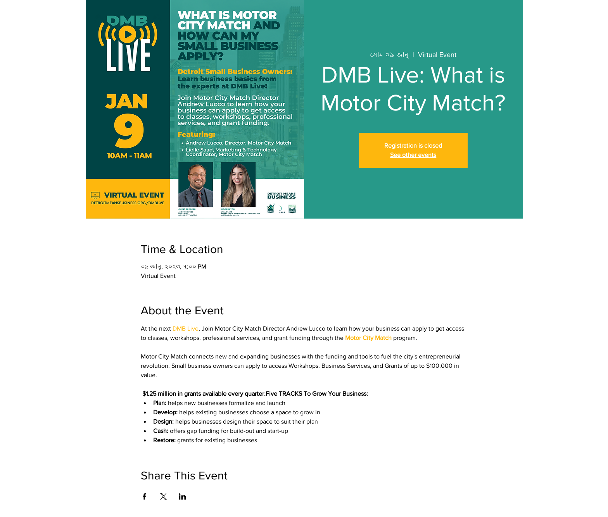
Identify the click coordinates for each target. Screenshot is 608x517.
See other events (413, 155)
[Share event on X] (163, 496)
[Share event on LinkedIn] (182, 496)
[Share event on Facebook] (144, 496)
